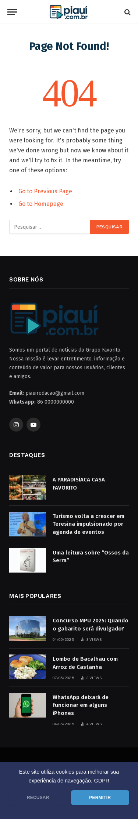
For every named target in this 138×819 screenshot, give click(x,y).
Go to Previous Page (45, 191)
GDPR (101, 781)
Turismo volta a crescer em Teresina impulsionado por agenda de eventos (88, 524)
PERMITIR (100, 797)
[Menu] (12, 12)
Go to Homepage (40, 203)
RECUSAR (38, 797)
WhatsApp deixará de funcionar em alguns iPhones (81, 705)
